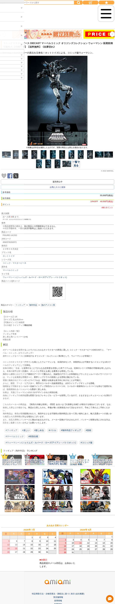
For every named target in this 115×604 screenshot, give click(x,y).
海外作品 (33, 305)
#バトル (52, 430)
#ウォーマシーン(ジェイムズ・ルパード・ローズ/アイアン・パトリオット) (41, 442)
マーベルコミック (10, 270)
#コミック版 (86, 442)
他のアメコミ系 (48, 305)
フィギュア (20, 305)
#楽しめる (39, 430)
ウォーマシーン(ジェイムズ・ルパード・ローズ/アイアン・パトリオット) (35, 277)
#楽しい (26, 430)
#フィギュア (11, 430)
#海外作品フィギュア (71, 430)
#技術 (88, 430)
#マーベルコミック (15, 436)
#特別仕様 (33, 436)
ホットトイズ (9, 256)
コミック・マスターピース (14, 263)
